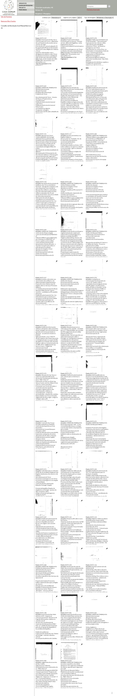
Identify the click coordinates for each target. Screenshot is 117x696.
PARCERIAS (23, 10)
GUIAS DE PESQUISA (26, 5)
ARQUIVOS (23, 3)
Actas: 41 (39, 10)
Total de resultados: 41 (44, 7)
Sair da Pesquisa (6, 17)
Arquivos (38, 14)
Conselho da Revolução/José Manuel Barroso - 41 (16, 27)
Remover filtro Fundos (8, 21)
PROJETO (22, 7)
